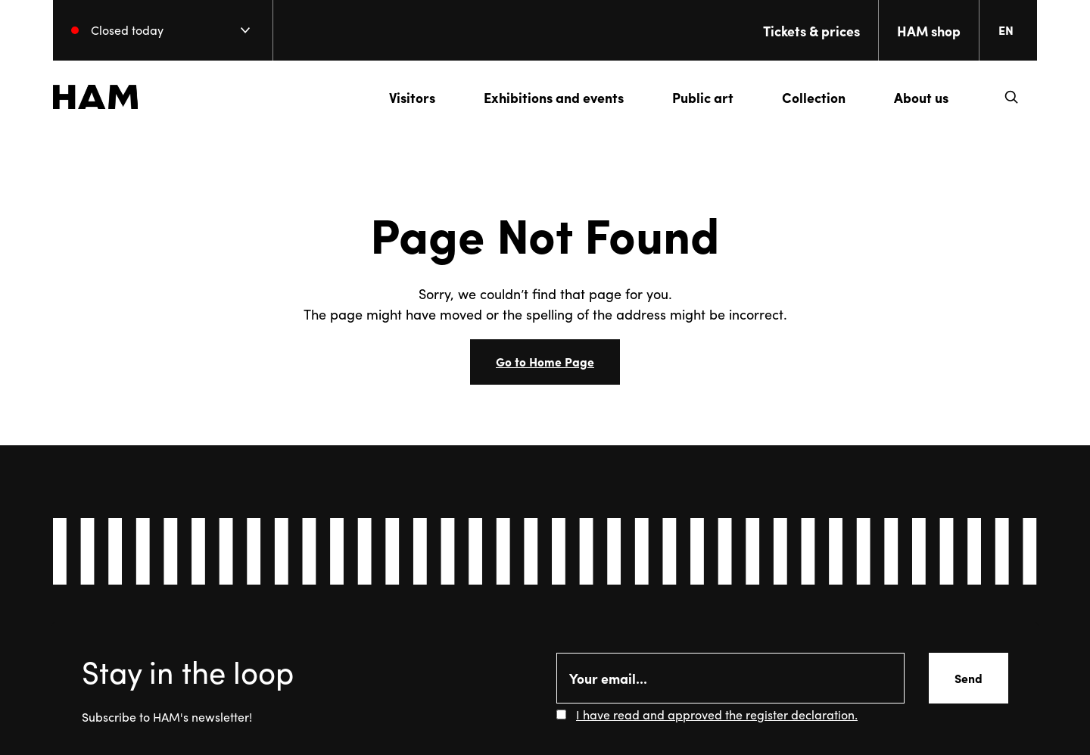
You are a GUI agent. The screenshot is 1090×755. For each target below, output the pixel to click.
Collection (814, 97)
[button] (1011, 97)
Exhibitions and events (554, 97)
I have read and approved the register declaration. (717, 714)
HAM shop (929, 30)
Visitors (412, 97)
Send (969, 678)
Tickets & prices (811, 30)
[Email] (730, 678)
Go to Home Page (545, 361)
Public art (702, 97)
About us (921, 97)
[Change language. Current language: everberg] (1012, 30)
